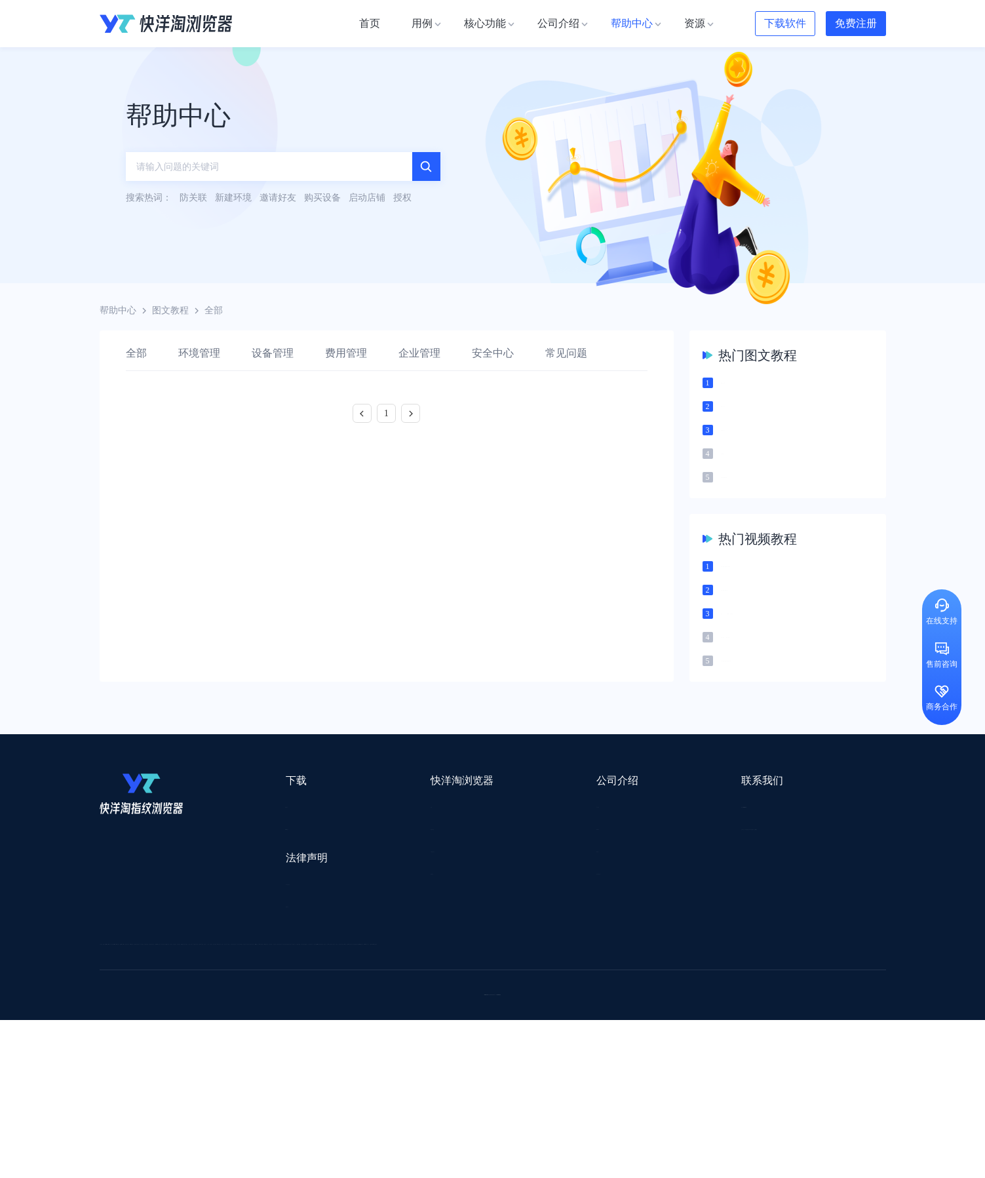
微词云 (113, 1043)
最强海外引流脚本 (508, 1077)
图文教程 (170, 310)
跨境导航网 (725, 1060)
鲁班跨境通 (122, 1026)
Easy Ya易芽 (789, 1060)
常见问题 (566, 353)
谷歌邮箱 (478, 1043)
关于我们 (496, 844)
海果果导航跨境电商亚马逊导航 (460, 1060)
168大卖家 (720, 1077)
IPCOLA (179, 991)
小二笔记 (625, 1026)
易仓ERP (386, 1026)
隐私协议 (260, 947)
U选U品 (525, 1008)
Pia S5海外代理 (660, 1008)
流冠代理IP (354, 991)
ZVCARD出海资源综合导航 (155, 1094)
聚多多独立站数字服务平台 (569, 1043)
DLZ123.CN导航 (750, 991)
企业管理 (419, 353)
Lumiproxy (547, 991)
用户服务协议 (269, 924)
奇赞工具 (580, 1077)
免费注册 (856, 23)
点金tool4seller (463, 1008)
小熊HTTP (527, 1094)
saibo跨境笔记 (482, 991)
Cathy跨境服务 (806, 1026)
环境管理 (199, 353)
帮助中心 (118, 310)
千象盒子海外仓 (319, 1026)
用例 (365, 844)
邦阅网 (531, 1026)
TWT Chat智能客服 (603, 1094)
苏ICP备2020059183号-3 (598, 1153)
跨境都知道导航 (668, 991)
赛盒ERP (483, 1026)
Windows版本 (268, 868)
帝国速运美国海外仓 (293, 1043)
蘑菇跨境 (780, 1043)
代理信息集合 (383, 891)
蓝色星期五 (784, 1008)
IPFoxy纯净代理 (259, 1094)
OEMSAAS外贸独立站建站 (217, 1026)
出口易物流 (233, 1008)
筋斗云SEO (617, 1060)
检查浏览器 (379, 868)
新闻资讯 (496, 868)
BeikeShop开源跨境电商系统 (291, 1077)
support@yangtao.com (661, 844)
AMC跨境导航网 (648, 1077)
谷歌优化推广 (207, 1060)
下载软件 (785, 23)
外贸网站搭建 (300, 1008)
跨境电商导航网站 (381, 1008)
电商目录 (559, 1060)
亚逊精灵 (679, 1026)
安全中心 (493, 353)
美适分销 (162, 1043)
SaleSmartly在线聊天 (348, 1094)
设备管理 (273, 353)
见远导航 (270, 1060)
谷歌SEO (726, 1043)
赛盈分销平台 (585, 1008)
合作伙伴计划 (505, 915)
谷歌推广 (216, 1043)
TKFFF (670, 1060)
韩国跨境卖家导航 (342, 1060)
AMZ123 (602, 991)
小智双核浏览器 (132, 1077)
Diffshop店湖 (666, 1043)
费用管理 (346, 353)
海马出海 (369, 1043)
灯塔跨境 (726, 1008)
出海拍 (434, 1026)
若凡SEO (436, 1077)
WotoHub (297, 991)
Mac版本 (259, 844)
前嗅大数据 (737, 1026)
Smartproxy (414, 991)
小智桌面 (199, 1077)
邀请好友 (374, 915)
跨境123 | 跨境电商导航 (146, 1008)
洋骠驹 (576, 1026)
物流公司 (383, 1077)
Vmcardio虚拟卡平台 (448, 1094)
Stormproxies (236, 991)
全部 (136, 353)
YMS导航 (424, 1043)
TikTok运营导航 (131, 1060)
